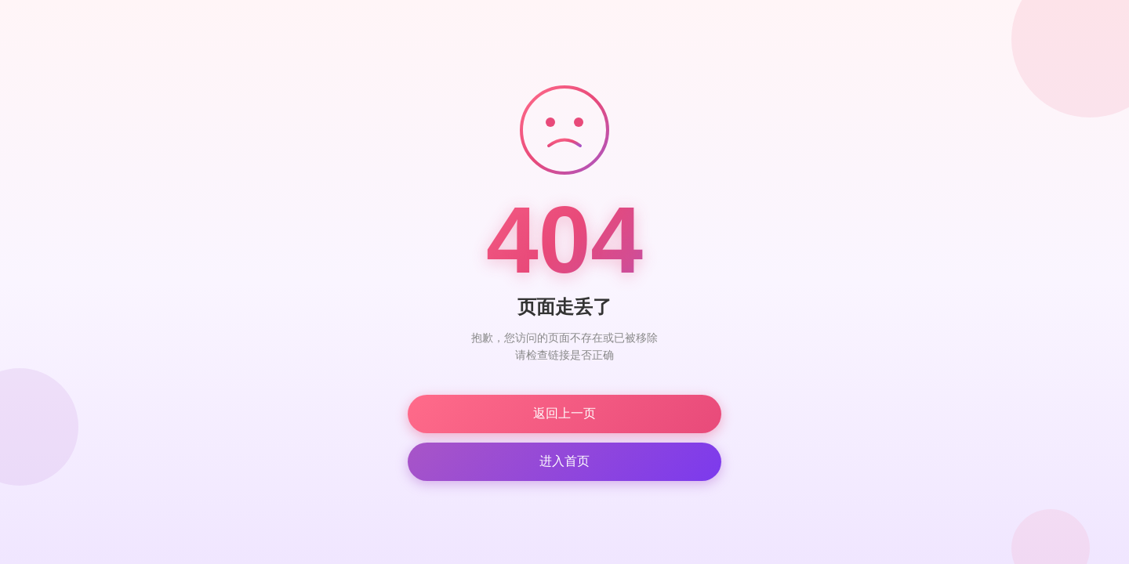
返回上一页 (564, 413)
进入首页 (564, 461)
